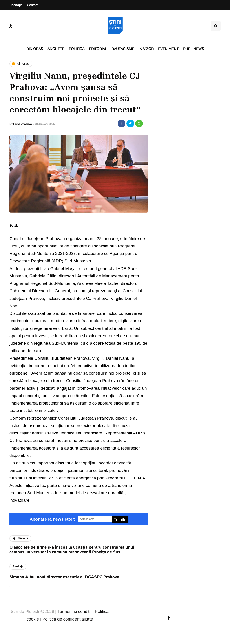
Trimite (120, 519)
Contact (32, 5)
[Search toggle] (216, 26)
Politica (76, 49)
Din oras (34, 49)
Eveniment (168, 49)
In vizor (146, 49)
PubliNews (193, 49)
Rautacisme (122, 49)
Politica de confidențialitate (67, 619)
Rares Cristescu (22, 124)
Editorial (98, 49)
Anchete (55, 49)
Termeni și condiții (74, 611)
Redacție (15, 5)
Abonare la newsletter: (52, 519)
